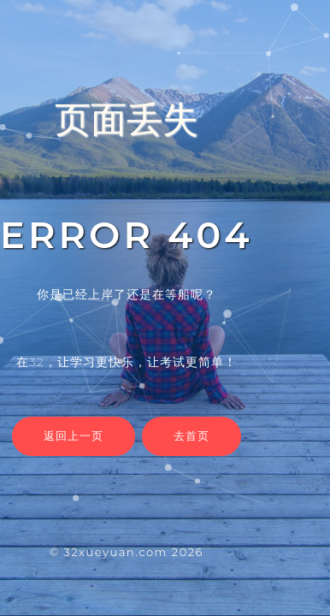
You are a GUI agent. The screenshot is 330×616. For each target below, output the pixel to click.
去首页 (191, 435)
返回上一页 (73, 435)
